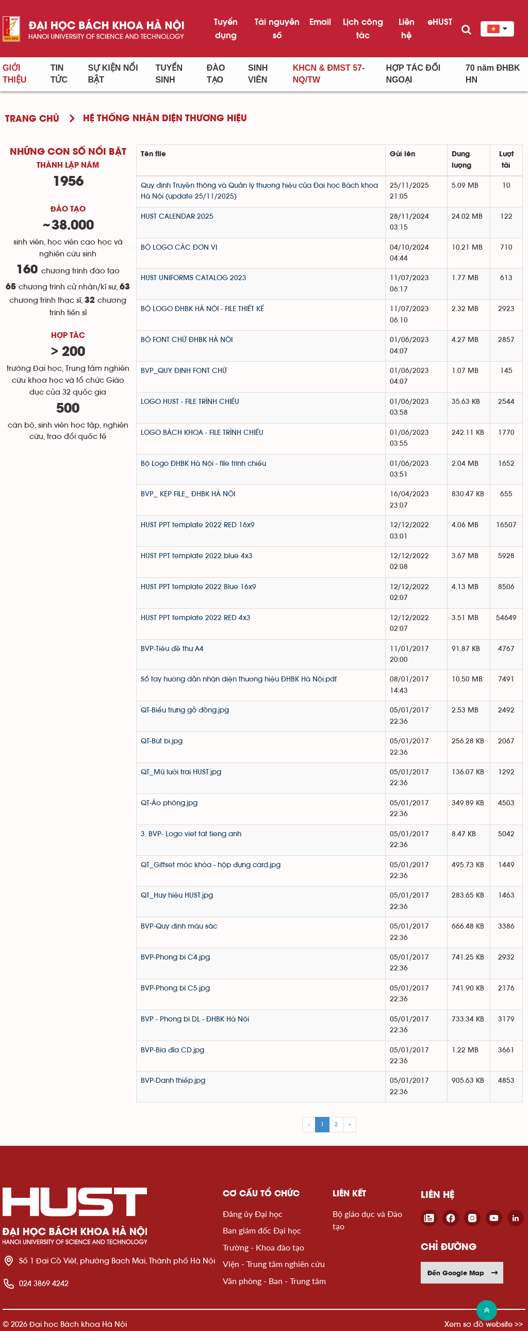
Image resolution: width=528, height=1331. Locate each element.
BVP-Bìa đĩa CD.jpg (172, 1050)
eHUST (439, 21)
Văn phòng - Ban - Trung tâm (274, 1281)
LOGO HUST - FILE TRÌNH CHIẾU (190, 401)
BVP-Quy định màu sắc (179, 926)
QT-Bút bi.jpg (162, 741)
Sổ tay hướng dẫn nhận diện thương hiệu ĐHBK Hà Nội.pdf (239, 679)
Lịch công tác (363, 28)
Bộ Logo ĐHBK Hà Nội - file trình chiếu (203, 463)
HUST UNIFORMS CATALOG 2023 (193, 278)
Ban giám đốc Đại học (262, 1230)
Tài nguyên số (277, 28)
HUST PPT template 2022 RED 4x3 (196, 618)
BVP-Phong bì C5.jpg (175, 988)
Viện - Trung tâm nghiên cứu (274, 1264)
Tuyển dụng (226, 28)
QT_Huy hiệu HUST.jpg (177, 895)
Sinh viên (258, 73)
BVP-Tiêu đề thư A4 (172, 649)
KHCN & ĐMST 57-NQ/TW (329, 73)
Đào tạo (216, 73)
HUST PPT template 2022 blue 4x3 (197, 556)
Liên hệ (407, 28)
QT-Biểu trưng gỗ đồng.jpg (185, 710)
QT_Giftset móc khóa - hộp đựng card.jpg (210, 865)
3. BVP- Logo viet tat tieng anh (191, 834)
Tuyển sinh (169, 73)
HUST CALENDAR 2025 (177, 216)
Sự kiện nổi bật (113, 73)
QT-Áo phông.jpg (169, 803)
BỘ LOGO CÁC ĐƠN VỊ (179, 247)
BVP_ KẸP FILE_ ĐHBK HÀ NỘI (188, 494)
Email (320, 21)
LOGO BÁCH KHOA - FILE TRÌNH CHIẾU (202, 432)
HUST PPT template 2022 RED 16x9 (198, 525)
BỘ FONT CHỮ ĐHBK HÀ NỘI (187, 340)
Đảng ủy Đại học (253, 1214)
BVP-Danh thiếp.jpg (173, 1080)
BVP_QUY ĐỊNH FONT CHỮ (184, 371)
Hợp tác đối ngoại (413, 73)
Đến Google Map (463, 1272)
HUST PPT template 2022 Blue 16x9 (198, 587)
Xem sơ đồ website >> (483, 1324)
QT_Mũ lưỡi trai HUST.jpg (181, 772)
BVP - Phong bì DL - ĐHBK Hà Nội (195, 1019)
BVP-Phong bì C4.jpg (175, 957)
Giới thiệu (14, 73)
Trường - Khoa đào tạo (263, 1247)
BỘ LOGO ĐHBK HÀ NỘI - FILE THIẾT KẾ (202, 309)
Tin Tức (59, 73)
